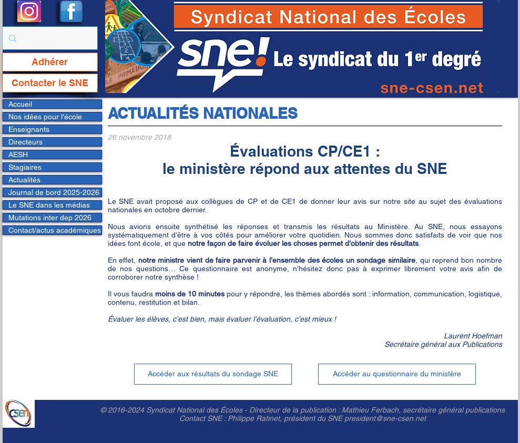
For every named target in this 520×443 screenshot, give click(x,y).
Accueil (20, 104)
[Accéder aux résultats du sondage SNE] (213, 374)
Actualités (24, 180)
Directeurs (25, 142)
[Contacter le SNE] (50, 83)
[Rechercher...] (49, 38)
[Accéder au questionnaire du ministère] (397, 374)
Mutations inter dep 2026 (49, 217)
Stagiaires (25, 167)
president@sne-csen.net (385, 418)
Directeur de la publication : (295, 410)
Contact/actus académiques (54, 230)
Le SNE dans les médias (49, 205)
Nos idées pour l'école (45, 116)
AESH (18, 154)
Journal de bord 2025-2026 (53, 192)
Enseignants (28, 129)
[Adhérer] (50, 62)
